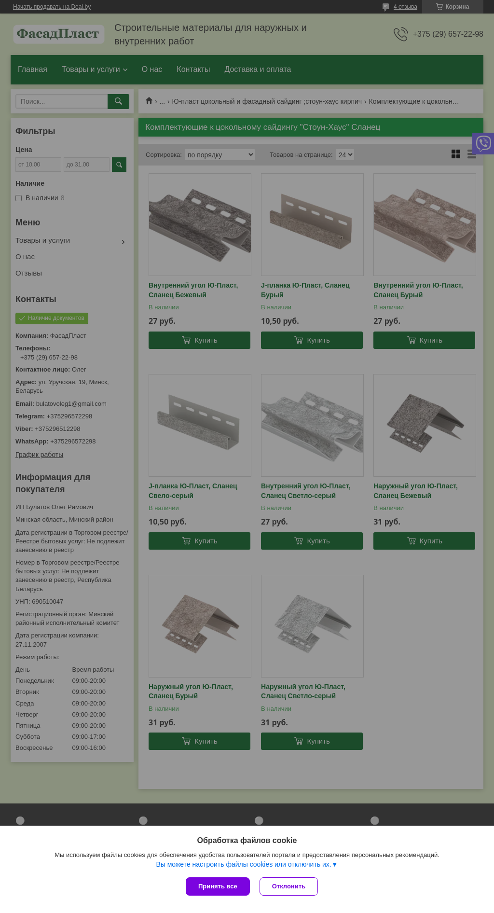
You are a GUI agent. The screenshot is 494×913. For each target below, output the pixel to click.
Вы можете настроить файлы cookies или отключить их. (243, 864)
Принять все (217, 886)
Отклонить (288, 886)
